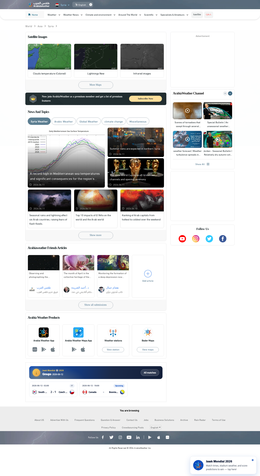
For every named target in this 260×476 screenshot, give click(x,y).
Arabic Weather (63, 121)
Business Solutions (164, 420)
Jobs (146, 420)
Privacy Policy (108, 427)
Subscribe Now (145, 98)
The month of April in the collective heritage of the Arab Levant (76, 275)
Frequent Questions (85, 420)
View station (113, 349)
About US (39, 420)
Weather (52, 14)
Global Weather (89, 121)
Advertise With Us (59, 420)
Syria (51, 26)
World (28, 26)
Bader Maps (148, 340)
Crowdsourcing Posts (133, 427)
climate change (113, 121)
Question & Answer (110, 420)
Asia (40, 26)
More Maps (96, 85)
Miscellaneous (137, 121)
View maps (148, 349)
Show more (95, 235)
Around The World (127, 14)
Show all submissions (95, 305)
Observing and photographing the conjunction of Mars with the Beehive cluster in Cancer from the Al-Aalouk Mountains (43, 275)
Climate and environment (98, 14)
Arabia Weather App (43, 340)
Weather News (71, 14)
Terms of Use (218, 420)
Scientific (149, 14)
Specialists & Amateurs (172, 14)
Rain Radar (200, 420)
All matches (150, 373)
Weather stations (113, 340)
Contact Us (132, 420)
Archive (184, 420)
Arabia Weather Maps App (78, 340)
